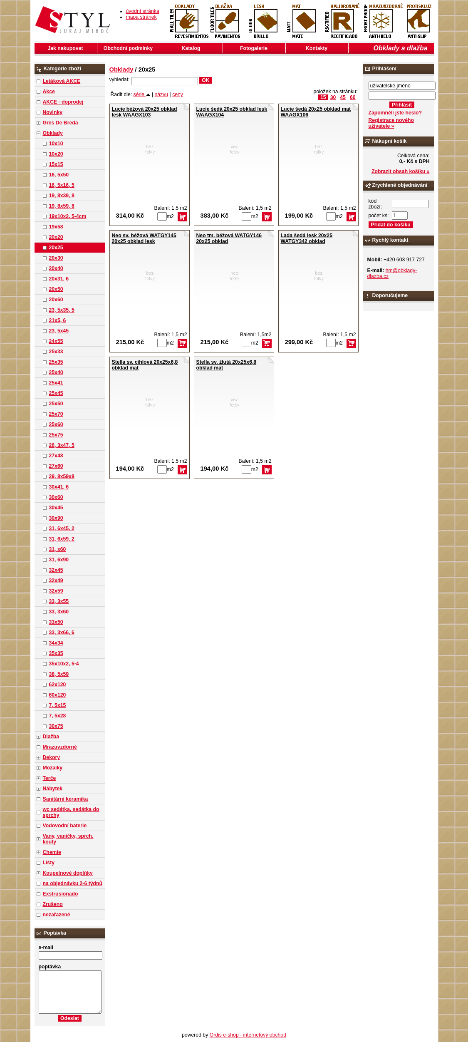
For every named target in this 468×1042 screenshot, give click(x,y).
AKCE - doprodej (63, 102)
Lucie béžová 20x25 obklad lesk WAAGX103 (144, 112)
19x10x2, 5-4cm (68, 216)
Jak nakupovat (65, 48)
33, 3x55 (59, 601)
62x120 (57, 684)
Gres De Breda (60, 123)
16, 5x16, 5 (61, 185)
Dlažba (51, 736)
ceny (177, 94)
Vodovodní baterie (65, 826)
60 (353, 97)
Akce (49, 91)
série (142, 94)
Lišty (49, 863)
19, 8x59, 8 (61, 206)
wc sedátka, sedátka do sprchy (71, 812)
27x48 (56, 456)
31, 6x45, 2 (61, 528)
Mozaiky (53, 768)
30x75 (56, 726)
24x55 (56, 341)
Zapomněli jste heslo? (395, 113)
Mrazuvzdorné (60, 747)
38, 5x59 (59, 674)
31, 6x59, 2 (61, 539)
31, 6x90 (59, 560)
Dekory (51, 757)
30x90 (56, 518)
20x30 (56, 258)
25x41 (56, 383)
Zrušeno (53, 904)
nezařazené (56, 915)
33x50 (56, 622)
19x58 (56, 227)
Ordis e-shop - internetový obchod (248, 1035)
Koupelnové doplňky (68, 873)
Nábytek (53, 788)
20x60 (56, 300)
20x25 (56, 248)
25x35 (56, 362)
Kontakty (316, 48)
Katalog (191, 48)
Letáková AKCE (62, 81)
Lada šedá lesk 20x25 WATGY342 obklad (306, 238)
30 (333, 97)
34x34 (56, 643)
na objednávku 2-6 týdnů (72, 883)
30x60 (56, 497)
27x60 (56, 466)
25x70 (56, 414)
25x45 (56, 393)
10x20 (56, 154)
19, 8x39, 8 (61, 195)
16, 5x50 (59, 175)
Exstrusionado (60, 894)
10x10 (56, 143)
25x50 (56, 404)
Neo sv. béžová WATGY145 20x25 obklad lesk (144, 238)
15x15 (56, 164)
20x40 (56, 268)
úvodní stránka (142, 11)
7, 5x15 (57, 705)
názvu (161, 94)
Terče (49, 778)
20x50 (56, 289)
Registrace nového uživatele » (391, 123)
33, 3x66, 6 (61, 632)
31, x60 (57, 549)
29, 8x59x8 (61, 476)
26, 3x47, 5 (61, 445)
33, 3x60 (59, 612)
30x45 (56, 508)
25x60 (56, 424)
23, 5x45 (59, 331)
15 (323, 97)
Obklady (53, 133)
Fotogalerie (253, 48)
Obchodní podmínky (128, 48)
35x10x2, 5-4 (64, 664)
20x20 (56, 237)
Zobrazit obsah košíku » (400, 171)
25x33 (56, 352)
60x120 (57, 695)
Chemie (52, 852)
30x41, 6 (59, 487)
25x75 (56, 435)
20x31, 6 (59, 279)
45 (343, 97)
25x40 (56, 372)
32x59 (56, 591)
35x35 (56, 653)
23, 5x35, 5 (61, 310)
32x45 (56, 570)
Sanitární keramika (65, 799)
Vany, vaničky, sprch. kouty (68, 839)
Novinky (53, 112)
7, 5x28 (57, 716)
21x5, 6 (57, 320)
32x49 (56, 580)
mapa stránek (141, 17)
